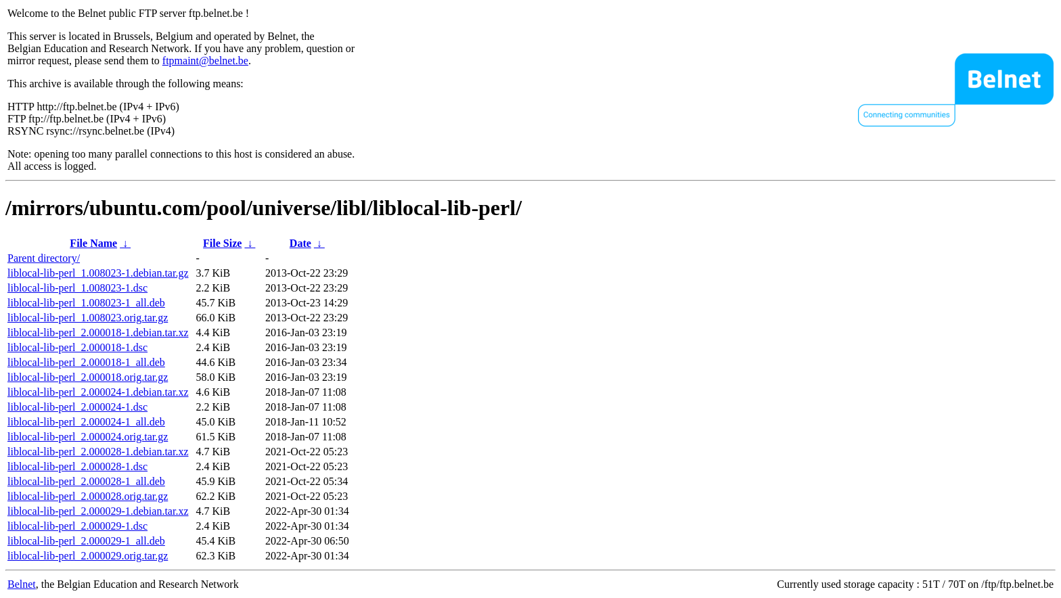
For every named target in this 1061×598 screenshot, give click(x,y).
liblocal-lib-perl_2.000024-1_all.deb (86, 422)
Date (300, 243)
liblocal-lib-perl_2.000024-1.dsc (77, 407)
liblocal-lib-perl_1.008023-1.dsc (77, 288)
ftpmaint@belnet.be (205, 60)
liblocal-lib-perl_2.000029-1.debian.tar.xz (97, 511)
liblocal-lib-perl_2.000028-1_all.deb (86, 481)
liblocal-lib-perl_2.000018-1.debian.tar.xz (97, 332)
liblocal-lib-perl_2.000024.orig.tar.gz (87, 436)
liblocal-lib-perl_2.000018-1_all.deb (86, 362)
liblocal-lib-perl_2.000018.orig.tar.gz (87, 377)
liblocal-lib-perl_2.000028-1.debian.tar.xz (97, 451)
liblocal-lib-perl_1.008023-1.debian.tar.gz (97, 273)
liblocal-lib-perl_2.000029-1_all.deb (86, 541)
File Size (222, 243)
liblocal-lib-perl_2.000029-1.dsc (77, 526)
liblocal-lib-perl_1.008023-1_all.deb (86, 302)
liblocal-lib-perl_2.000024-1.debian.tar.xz (97, 392)
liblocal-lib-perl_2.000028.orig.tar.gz (87, 496)
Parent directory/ (43, 258)
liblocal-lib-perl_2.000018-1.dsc (77, 347)
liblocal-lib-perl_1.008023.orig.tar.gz (87, 317)
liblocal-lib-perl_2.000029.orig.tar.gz (87, 555)
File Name (93, 243)
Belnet (21, 584)
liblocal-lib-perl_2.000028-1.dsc (77, 466)
